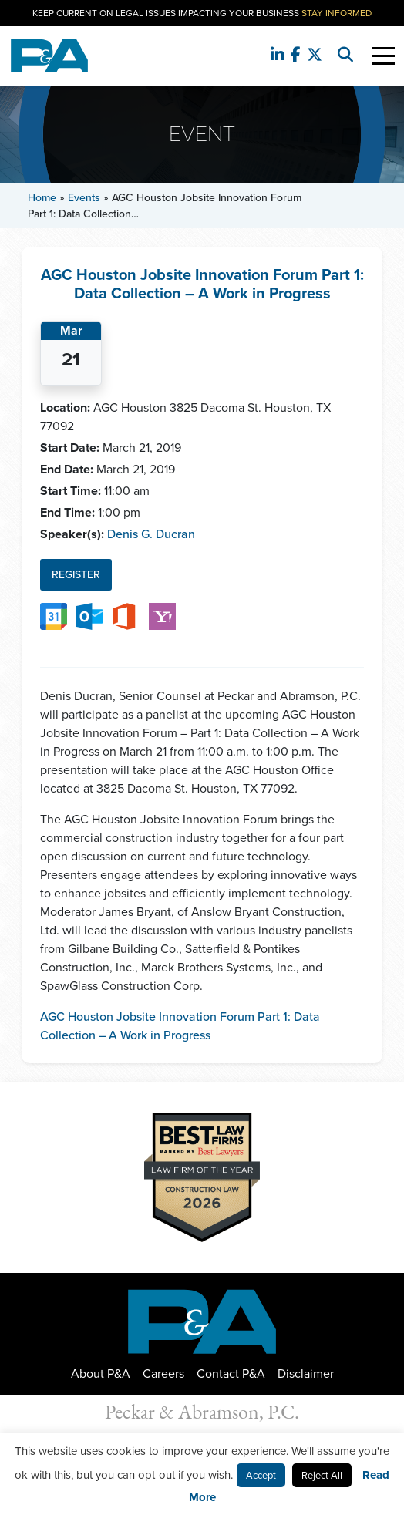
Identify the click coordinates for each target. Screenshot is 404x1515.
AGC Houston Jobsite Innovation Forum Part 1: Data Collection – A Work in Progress (180, 1026)
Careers (163, 1373)
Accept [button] (261, 1475)
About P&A (100, 1373)
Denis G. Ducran (151, 534)
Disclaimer (306, 1373)
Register (76, 575)
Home (42, 198)
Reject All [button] (321, 1475)
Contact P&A (231, 1373)
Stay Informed (336, 13)
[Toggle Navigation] (383, 56)
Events (84, 198)
